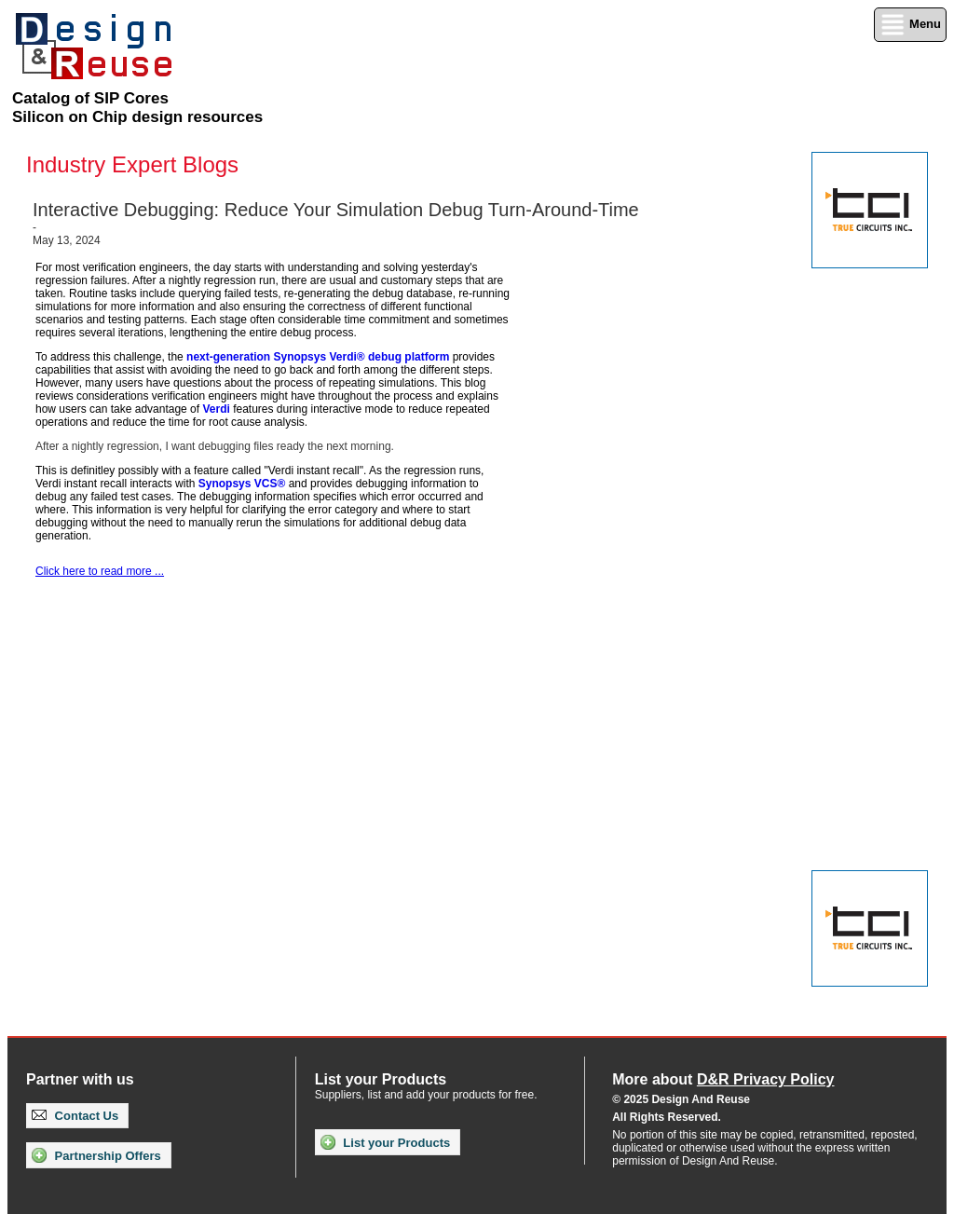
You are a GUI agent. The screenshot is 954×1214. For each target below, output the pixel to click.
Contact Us (75, 1116)
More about (723, 1079)
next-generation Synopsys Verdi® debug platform (317, 356)
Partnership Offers (96, 1155)
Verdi (215, 409)
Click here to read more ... (99, 571)
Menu (910, 24)
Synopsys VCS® (242, 483)
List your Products (385, 1142)
